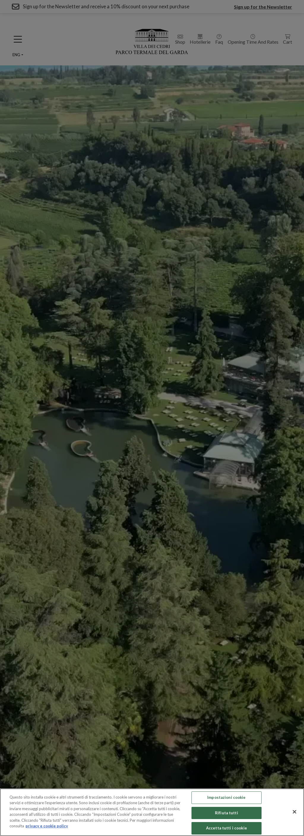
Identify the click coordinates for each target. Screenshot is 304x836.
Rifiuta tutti (226, 812)
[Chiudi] (294, 811)
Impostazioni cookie (226, 797)
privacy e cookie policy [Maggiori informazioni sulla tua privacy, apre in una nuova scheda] (47, 826)
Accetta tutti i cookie (226, 828)
